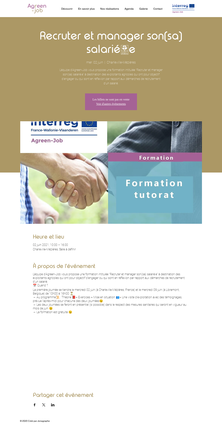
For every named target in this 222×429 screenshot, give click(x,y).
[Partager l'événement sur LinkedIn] (53, 404)
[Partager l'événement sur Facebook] (34, 404)
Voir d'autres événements (111, 103)
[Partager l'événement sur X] (43, 404)
